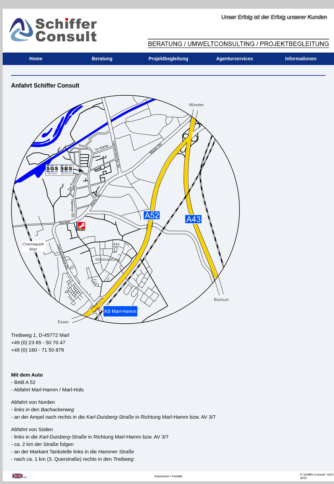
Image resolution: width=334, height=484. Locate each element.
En (19, 477)
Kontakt (177, 476)
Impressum (162, 476)
